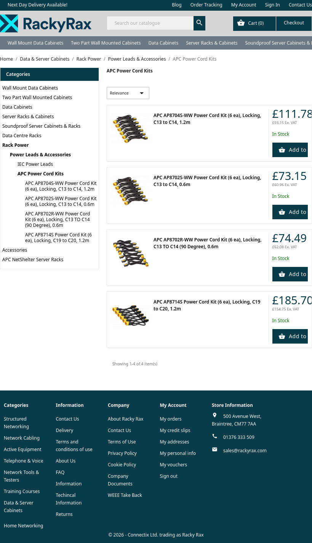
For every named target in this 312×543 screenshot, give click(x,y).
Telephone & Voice (23, 461)
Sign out (169, 476)
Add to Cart (297, 149)
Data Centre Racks (22, 135)
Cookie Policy (122, 464)
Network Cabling (22, 438)
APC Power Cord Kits (41, 173)
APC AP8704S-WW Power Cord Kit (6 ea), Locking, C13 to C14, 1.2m (60, 186)
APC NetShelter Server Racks (32, 259)
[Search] (156, 23)
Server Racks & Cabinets (211, 43)
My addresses (174, 442)
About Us (66, 461)
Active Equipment (23, 449)
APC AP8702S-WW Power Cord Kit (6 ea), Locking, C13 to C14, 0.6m (60, 201)
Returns (64, 514)
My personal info (178, 453)
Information (69, 483)
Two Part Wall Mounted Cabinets (106, 43)
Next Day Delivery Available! (37, 5)
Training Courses (22, 491)
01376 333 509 (238, 437)
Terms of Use (122, 442)
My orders (171, 419)
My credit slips (175, 430)
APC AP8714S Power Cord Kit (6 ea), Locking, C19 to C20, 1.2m (58, 237)
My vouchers (173, 464)
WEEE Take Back (125, 495)
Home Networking (23, 525)
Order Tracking (206, 5)
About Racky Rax (125, 419)
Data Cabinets (163, 43)
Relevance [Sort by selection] (128, 93)
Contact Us (300, 5)
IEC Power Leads (35, 164)
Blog (177, 5)
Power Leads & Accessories (40, 154)
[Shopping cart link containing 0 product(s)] (272, 23)
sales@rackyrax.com (245, 450)
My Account (243, 5)
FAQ (60, 472)
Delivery (65, 430)
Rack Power (15, 145)
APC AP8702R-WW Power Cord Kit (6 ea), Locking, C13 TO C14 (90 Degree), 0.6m (57, 219)
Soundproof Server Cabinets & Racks (41, 126)
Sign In (272, 5)
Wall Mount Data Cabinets (35, 43)
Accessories (14, 250)
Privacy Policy (122, 453)
